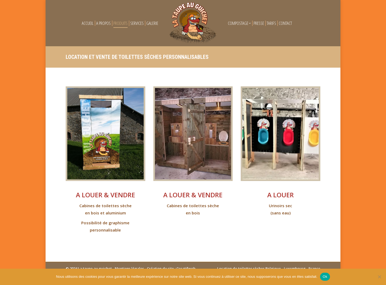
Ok (325, 277)
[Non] (379, 276)
